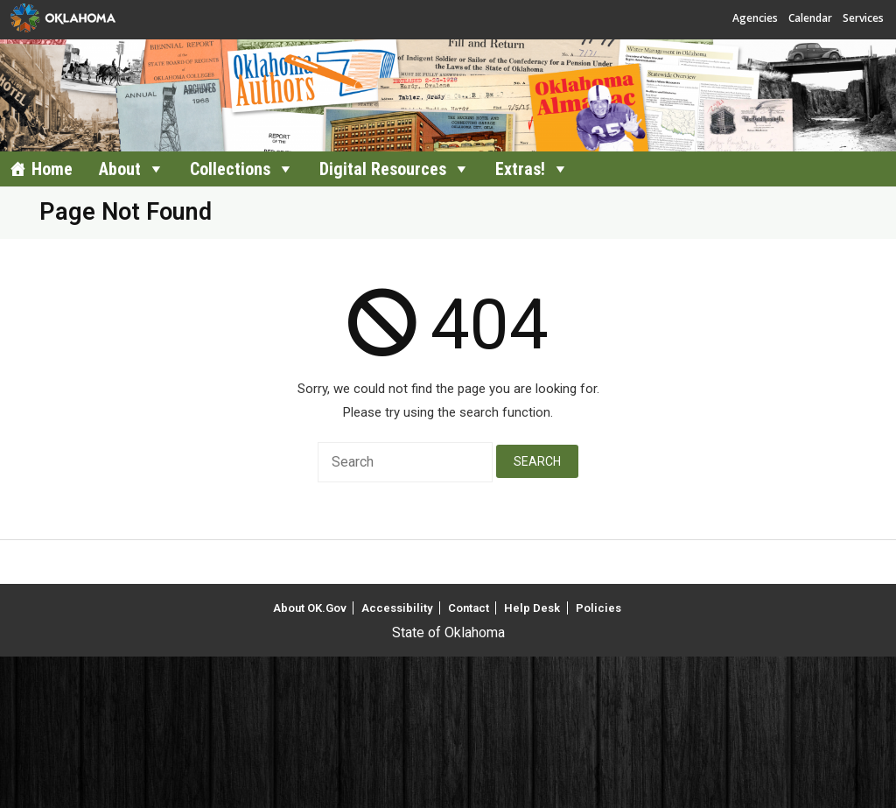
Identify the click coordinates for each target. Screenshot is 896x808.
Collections (230, 168)
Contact (468, 608)
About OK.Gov (309, 608)
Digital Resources (382, 168)
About (120, 168)
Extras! (520, 168)
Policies (598, 608)
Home (52, 168)
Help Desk (532, 608)
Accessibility (396, 608)
